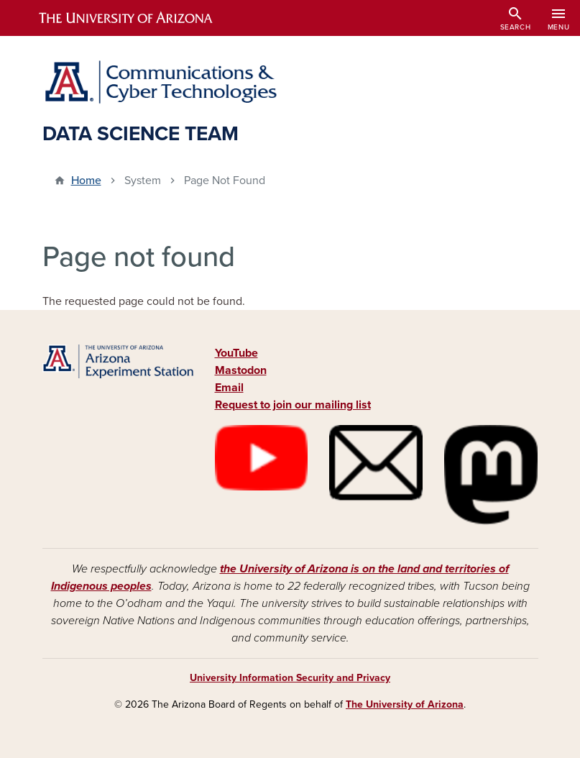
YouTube (236, 353)
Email (229, 387)
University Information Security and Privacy (290, 678)
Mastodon (241, 370)
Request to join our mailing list (293, 405)
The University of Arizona (405, 704)
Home (86, 180)
